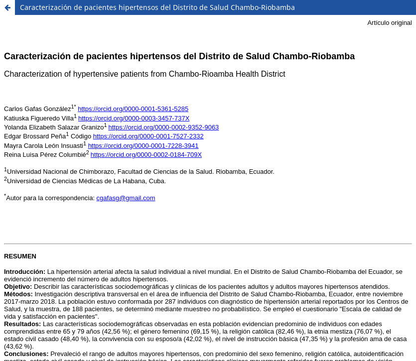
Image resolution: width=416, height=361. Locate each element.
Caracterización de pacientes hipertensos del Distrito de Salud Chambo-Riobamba (157, 7)
